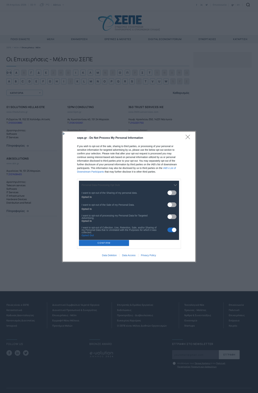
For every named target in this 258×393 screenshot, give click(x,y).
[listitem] (129, 185)
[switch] (171, 192)
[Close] (189, 138)
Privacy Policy (148, 255)
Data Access (129, 255)
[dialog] (129, 196)
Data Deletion (109, 255)
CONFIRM (103, 243)
